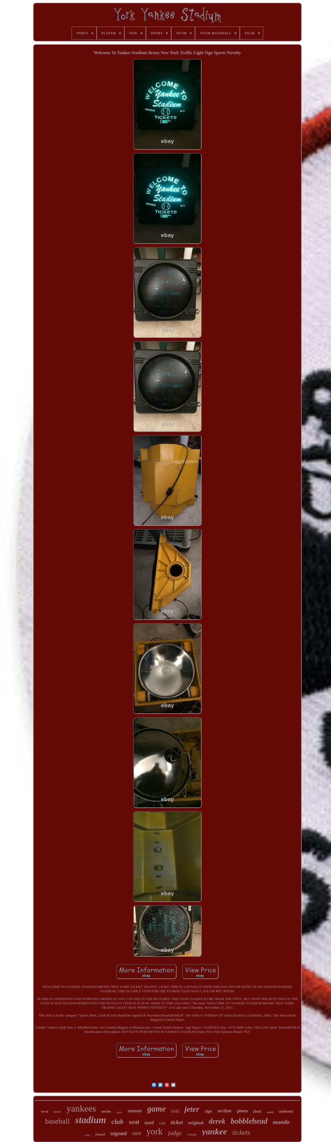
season (135, 1110)
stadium (90, 1120)
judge (175, 1133)
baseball (57, 1121)
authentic (286, 1111)
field (175, 1111)
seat (134, 1121)
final (257, 1111)
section (224, 1110)
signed (118, 1133)
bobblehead (249, 1121)
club (117, 1121)
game (156, 1108)
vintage (191, 1134)
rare (136, 1133)
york (154, 1131)
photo (242, 1110)
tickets (241, 1132)
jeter (191, 1109)
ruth (162, 1123)
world (270, 1112)
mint (87, 1135)
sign (208, 1111)
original (195, 1122)
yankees (81, 1108)
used (149, 1122)
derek (217, 1121)
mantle (281, 1122)
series (106, 1111)
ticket (177, 1122)
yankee (214, 1131)
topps (119, 1112)
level (44, 1111)
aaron (57, 1111)
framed (100, 1134)
